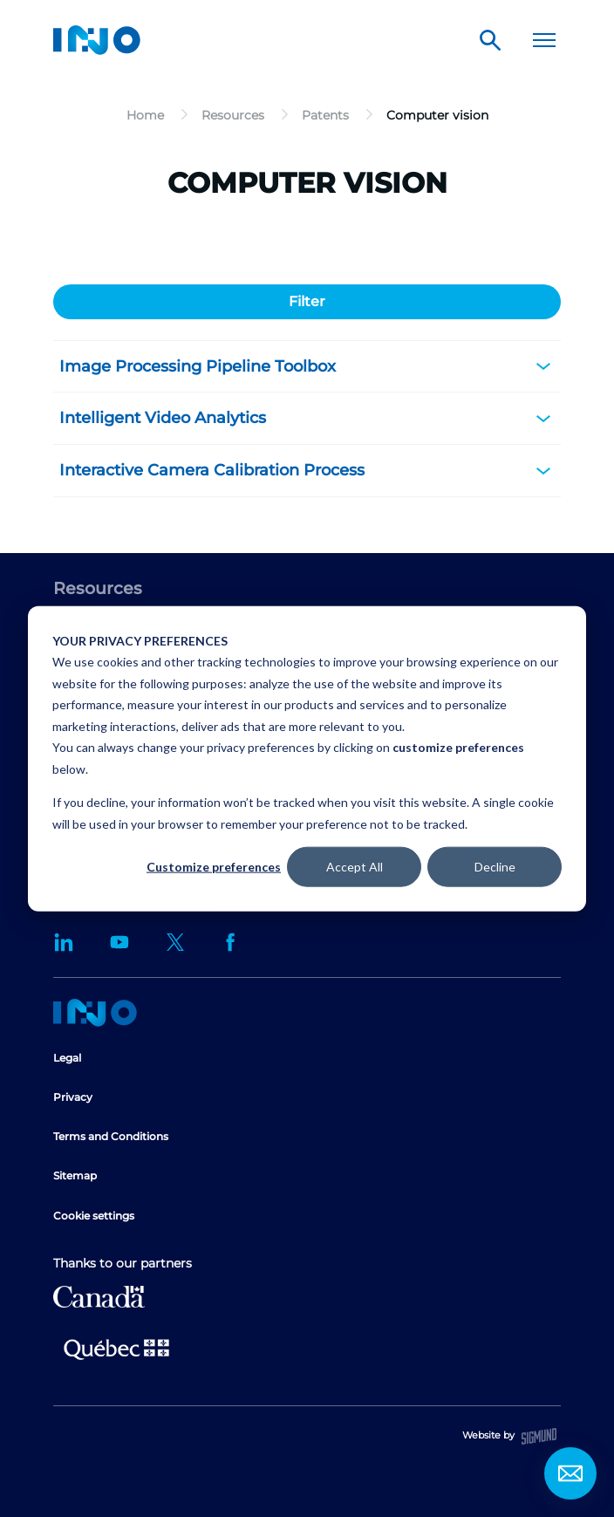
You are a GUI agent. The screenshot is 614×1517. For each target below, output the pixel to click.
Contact (570, 1473)
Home (95, 1012)
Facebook (231, 942)
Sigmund (539, 1436)
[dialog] (307, 758)
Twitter (175, 942)
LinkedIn (63, 942)
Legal (67, 1057)
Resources (97, 588)
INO (96, 40)
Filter (307, 301)
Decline (494, 866)
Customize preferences (214, 866)
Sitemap (75, 1175)
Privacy (72, 1097)
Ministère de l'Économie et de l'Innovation (116, 1348)
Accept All (354, 866)
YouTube (119, 942)
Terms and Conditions (110, 1136)
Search (490, 40)
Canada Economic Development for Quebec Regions (99, 1297)
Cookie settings (93, 1215)
